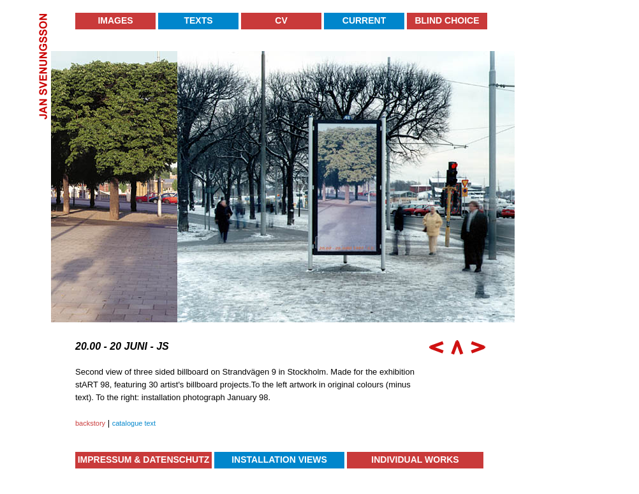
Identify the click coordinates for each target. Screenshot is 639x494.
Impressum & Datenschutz (144, 459)
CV (281, 20)
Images (115, 20)
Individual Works (415, 459)
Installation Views (279, 459)
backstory (90, 423)
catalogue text (134, 423)
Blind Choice (447, 20)
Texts (198, 20)
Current (364, 20)
